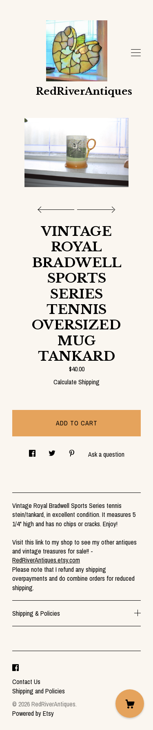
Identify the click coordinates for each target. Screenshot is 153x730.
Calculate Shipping (76, 381)
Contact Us (26, 681)
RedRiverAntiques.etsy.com (46, 560)
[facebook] (15, 667)
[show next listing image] (95, 207)
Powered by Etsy (33, 713)
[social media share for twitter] (52, 451)
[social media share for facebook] (32, 451)
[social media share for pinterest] (72, 451)
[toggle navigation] (136, 53)
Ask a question (106, 454)
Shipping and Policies (38, 690)
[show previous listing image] (58, 207)
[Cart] (129, 703)
